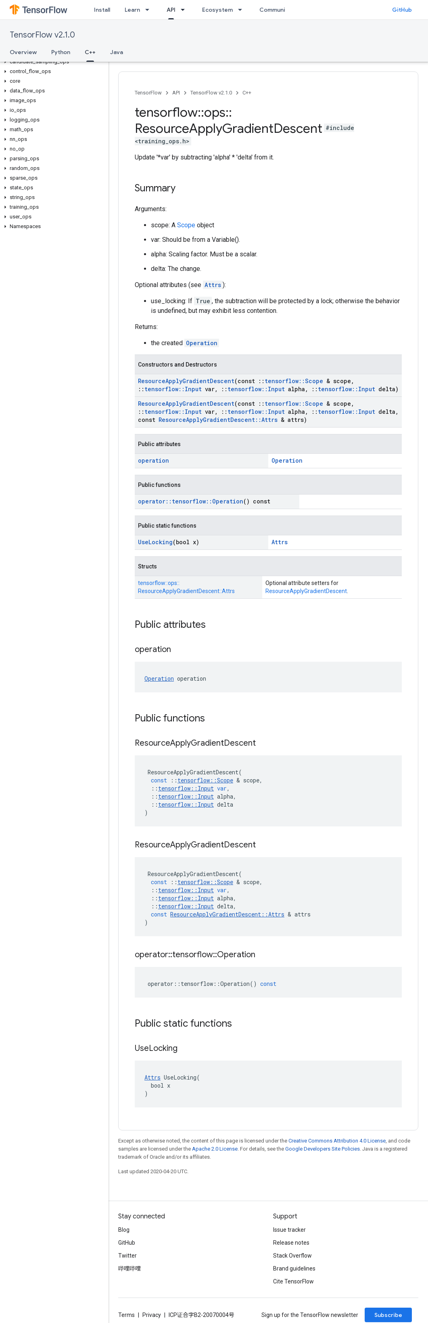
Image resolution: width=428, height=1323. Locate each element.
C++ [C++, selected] (90, 52)
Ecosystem (217, 9)
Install (102, 9)
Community (275, 9)
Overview (23, 52)
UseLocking (155, 542)
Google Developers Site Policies (322, 1149)
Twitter (127, 1255)
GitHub (402, 9)
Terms (126, 1315)
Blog (123, 1230)
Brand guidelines (294, 1268)
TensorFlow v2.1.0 (42, 35)
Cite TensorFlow (293, 1281)
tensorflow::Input (173, 389)
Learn (132, 9)
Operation (201, 343)
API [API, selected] (171, 9)
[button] (52, 62)
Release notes (291, 1242)
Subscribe (388, 1315)
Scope (186, 225)
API (176, 93)
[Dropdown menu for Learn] (149, 9)
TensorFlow (148, 93)
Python (60, 52)
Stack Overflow (292, 1255)
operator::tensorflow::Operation (190, 501)
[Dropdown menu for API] (185, 9)
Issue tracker (289, 1230)
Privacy (151, 1315)
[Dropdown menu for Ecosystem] (242, 9)
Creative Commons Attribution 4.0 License (337, 1141)
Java (116, 52)
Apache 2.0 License (215, 1149)
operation (153, 460)
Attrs (213, 285)
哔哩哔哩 (129, 1268)
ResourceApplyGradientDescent (186, 381)
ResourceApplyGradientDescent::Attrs (218, 420)
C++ (246, 93)
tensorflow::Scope (294, 381)
